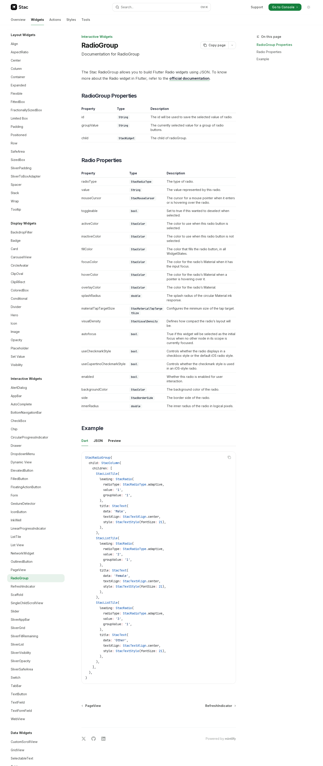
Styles (71, 21)
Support (257, 7)
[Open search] (161, 7)
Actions (55, 21)
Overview (18, 21)
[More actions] (232, 45)
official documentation (189, 78)
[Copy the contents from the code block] (229, 457)
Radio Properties (269, 52)
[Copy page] (214, 45)
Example (263, 59)
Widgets (37, 21)
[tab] (84, 440)
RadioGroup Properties (274, 45)
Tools (85, 21)
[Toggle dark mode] (308, 7)
